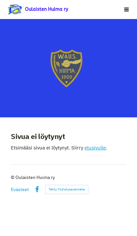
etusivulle (95, 148)
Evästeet (20, 189)
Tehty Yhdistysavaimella (67, 189)
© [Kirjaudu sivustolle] (13, 177)
